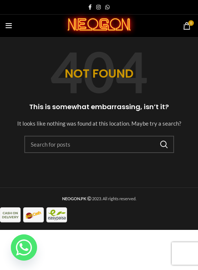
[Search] (99, 144)
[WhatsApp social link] (107, 7)
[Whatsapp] (24, 247)
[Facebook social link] (90, 7)
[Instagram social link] (98, 7)
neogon (99, 25)
